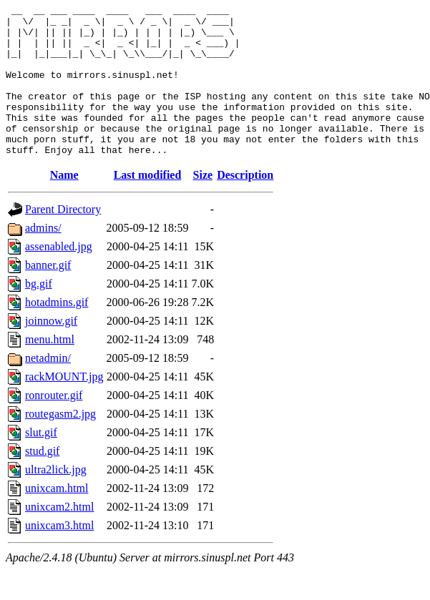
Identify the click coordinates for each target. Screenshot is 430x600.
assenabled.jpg (58, 276)
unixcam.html (56, 518)
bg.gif (38, 314)
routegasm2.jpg (60, 444)
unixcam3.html (59, 555)
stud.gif (42, 481)
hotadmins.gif (56, 332)
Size (203, 205)
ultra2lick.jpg (56, 499)
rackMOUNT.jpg (64, 406)
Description (245, 205)
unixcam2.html (59, 537)
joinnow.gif (51, 351)
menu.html (49, 369)
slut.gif (41, 462)
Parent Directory (63, 239)
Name (64, 205)
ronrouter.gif (53, 425)
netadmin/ (48, 388)
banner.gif (48, 295)
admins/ (43, 258)
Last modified (148, 205)
